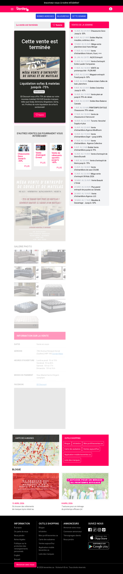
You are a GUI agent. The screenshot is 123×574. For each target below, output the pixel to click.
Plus (27, 166)
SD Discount (42, 384)
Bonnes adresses (45, 16)
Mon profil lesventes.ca (93, 443)
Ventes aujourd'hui (91, 449)
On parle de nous (21, 531)
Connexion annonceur (73, 531)
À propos (18, 528)
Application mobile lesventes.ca (77, 455)
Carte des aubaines (72, 449)
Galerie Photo (23, 246)
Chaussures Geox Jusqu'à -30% (24, 157)
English (17, 555)
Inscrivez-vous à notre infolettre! (61, 2)
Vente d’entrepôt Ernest (40, 155)
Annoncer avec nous (25, 564)
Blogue (67, 443)
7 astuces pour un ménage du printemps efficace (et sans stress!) (73, 509)
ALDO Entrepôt (96, 57)
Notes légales (19, 539)
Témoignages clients (72, 535)
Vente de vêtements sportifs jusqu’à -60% (57, 157)
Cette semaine (79, 16)
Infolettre (77, 443)
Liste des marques (72, 460)
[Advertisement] (40, 408)
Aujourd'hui (63, 16)
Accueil (17, 559)
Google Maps (57, 354)
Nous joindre (19, 535)
